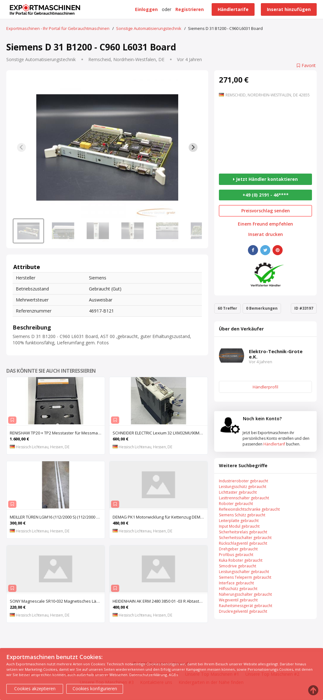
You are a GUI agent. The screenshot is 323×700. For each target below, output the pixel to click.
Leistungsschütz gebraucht (242, 486)
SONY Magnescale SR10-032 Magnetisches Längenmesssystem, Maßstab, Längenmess (57, 601)
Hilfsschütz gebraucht (238, 588)
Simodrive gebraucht (237, 566)
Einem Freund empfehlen (265, 224)
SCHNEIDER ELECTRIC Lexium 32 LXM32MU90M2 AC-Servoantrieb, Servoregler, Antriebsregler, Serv (160, 432)
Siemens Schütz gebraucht (242, 515)
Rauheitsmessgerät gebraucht (245, 605)
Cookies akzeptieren (35, 688)
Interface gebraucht (236, 583)
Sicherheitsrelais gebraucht (243, 532)
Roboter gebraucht (236, 503)
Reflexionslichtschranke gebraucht (249, 509)
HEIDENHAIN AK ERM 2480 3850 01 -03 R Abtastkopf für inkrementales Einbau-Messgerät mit (160, 601)
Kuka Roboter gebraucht (240, 560)
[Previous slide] (21, 147)
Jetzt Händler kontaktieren (265, 179)
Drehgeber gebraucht (238, 549)
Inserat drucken (265, 234)
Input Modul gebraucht (239, 526)
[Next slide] (193, 147)
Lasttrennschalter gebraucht (244, 498)
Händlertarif (274, 444)
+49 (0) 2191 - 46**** (266, 195)
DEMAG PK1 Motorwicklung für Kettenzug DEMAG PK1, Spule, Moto (160, 516)
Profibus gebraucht (236, 554)
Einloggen (146, 9)
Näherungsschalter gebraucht (245, 594)
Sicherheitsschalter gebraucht (245, 537)
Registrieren (189, 9)
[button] (28, 231)
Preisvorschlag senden (265, 211)
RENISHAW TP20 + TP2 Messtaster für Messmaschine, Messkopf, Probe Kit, (57, 432)
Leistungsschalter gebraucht (244, 571)
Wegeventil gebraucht (238, 600)
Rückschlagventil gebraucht (243, 543)
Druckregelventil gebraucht (243, 611)
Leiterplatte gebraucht (239, 520)
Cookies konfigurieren (95, 688)
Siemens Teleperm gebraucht (245, 577)
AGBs (173, 674)
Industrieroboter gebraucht (243, 481)
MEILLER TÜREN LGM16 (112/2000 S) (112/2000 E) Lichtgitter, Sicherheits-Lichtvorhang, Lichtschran (57, 516)
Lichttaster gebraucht (238, 492)
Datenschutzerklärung (148, 674)
